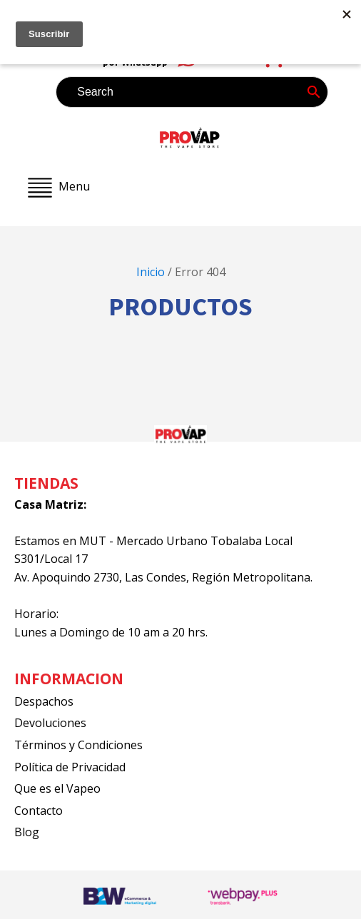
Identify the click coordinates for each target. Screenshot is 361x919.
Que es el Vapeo (57, 788)
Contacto (38, 810)
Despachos (43, 701)
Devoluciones (50, 723)
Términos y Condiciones (78, 745)
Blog (26, 832)
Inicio (150, 272)
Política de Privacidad (70, 767)
